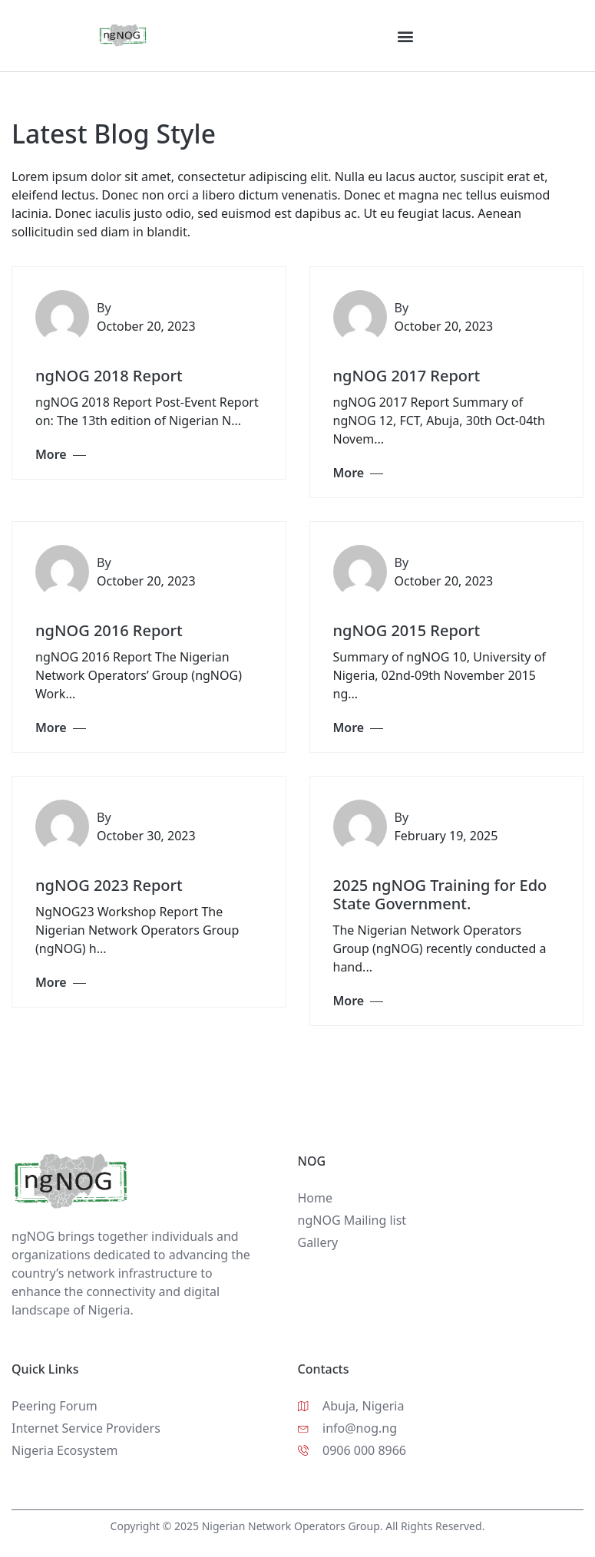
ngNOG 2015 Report (407, 630)
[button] (405, 35)
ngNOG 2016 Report (109, 630)
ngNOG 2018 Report (109, 375)
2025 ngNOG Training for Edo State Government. (440, 894)
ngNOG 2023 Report (109, 885)
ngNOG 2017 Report (407, 375)
